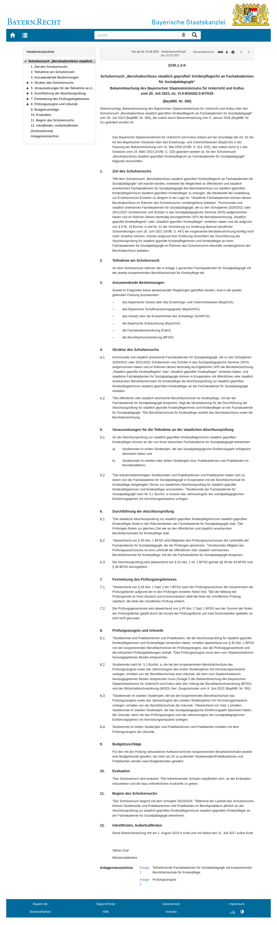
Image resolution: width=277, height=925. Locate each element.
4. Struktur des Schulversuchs (52, 82)
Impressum (237, 904)
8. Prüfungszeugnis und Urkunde (54, 104)
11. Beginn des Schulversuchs (52, 120)
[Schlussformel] (42, 131)
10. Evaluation (41, 115)
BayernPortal (106, 904)
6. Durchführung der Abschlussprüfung (58, 93)
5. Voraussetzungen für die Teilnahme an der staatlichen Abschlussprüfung (84, 88)
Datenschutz (171, 904)
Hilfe (106, 912)
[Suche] (136, 35)
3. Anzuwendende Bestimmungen (55, 77)
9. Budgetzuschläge (45, 109)
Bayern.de (40, 904)
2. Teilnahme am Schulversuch (53, 72)
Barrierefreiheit (40, 912)
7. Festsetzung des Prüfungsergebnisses (60, 99)
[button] (25, 61)
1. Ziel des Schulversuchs (49, 67)
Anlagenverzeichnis (45, 136)
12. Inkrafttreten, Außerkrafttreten (54, 125)
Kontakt (171, 912)
